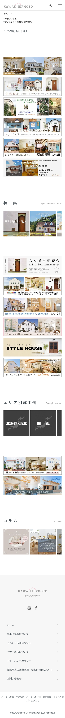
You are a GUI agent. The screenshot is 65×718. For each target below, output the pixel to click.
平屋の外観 (58, 697)
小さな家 (20, 697)
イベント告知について (19, 642)
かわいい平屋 (10, 19)
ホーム (6, 14)
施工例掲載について (18, 633)
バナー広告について (18, 651)
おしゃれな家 (7, 697)
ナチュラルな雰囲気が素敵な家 (18, 22)
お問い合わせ (14, 678)
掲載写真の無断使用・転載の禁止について (30, 669)
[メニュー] (60, 5)
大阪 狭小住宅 (32, 700)
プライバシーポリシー (19, 660)
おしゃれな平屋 (33, 697)
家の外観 (47, 697)
